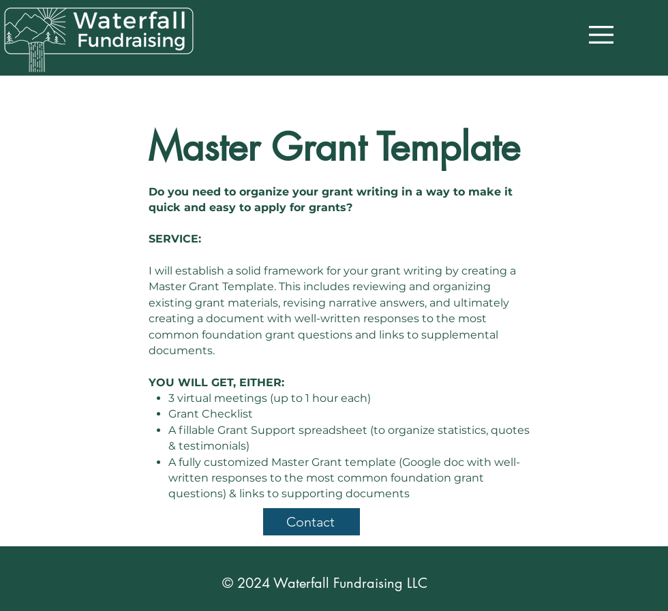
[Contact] (311, 521)
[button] (601, 35)
